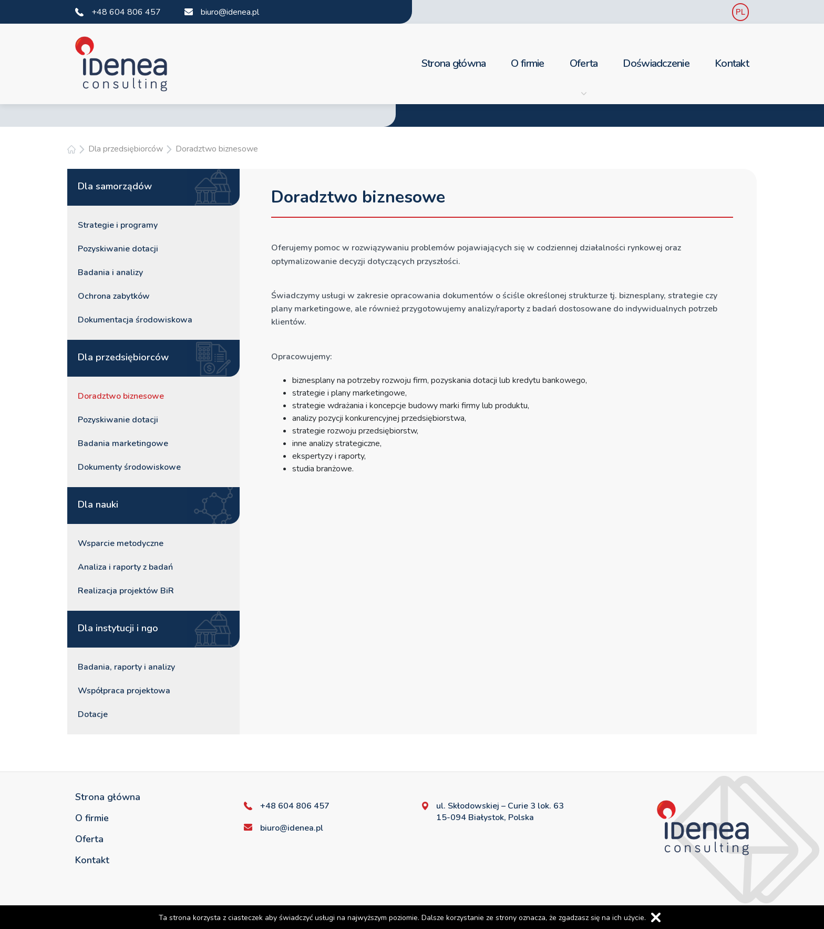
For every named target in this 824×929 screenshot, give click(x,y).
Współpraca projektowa (124, 690)
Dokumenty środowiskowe (129, 467)
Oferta (584, 76)
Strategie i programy (118, 225)
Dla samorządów (115, 186)
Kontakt (732, 63)
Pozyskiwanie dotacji (118, 249)
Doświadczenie (656, 63)
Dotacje (93, 714)
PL (740, 12)
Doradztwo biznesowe (217, 149)
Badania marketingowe (123, 443)
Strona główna (453, 63)
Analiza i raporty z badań (125, 567)
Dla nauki (98, 504)
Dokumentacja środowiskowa (135, 320)
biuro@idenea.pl (230, 12)
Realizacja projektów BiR (126, 591)
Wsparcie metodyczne (120, 543)
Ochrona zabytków (114, 296)
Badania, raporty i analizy (126, 667)
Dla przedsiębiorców (125, 149)
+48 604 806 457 (126, 12)
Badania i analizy (110, 272)
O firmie (527, 63)
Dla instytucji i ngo (118, 628)
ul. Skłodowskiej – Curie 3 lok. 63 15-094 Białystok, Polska (500, 811)
